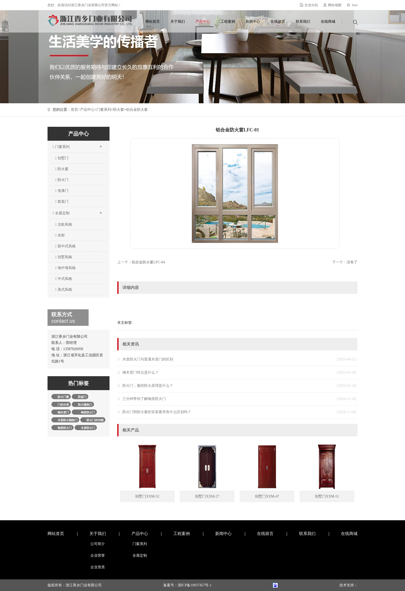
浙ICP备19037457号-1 (195, 585)
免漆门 (61, 191)
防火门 (61, 180)
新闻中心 (253, 21)
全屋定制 (77, 211)
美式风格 (63, 289)
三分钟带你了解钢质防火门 (239, 398)
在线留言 (278, 21)
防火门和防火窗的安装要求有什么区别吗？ (239, 412)
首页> (75, 110)
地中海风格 (65, 268)
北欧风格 (63, 224)
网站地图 (334, 5)
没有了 (352, 262)
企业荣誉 (97, 555)
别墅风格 (63, 257)
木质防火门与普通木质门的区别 (239, 359)
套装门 (61, 201)
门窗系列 (104, 110)
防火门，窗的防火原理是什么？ (239, 385)
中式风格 (63, 279)
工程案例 (228, 21)
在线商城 (328, 21)
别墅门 (61, 158)
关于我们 (177, 21)
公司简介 (97, 544)
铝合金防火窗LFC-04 (148, 262)
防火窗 (118, 110)
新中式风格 (65, 246)
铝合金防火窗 (137, 110)
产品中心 (203, 21)
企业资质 (97, 567)
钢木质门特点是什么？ (239, 372)
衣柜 (60, 235)
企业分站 (311, 5)
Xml (354, 5)
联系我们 (303, 21)
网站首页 (152, 21)
